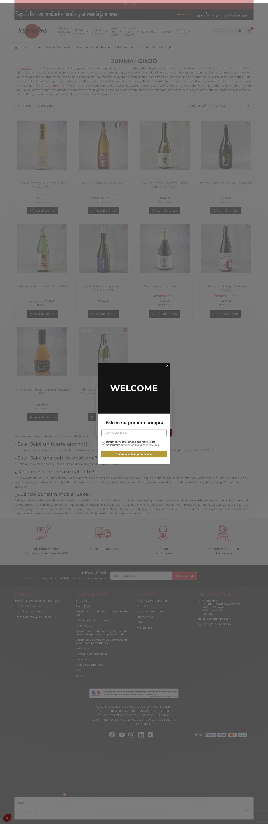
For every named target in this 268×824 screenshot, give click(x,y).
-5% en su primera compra (133, 421)
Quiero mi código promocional (134, 452)
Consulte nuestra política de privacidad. (140, 443)
